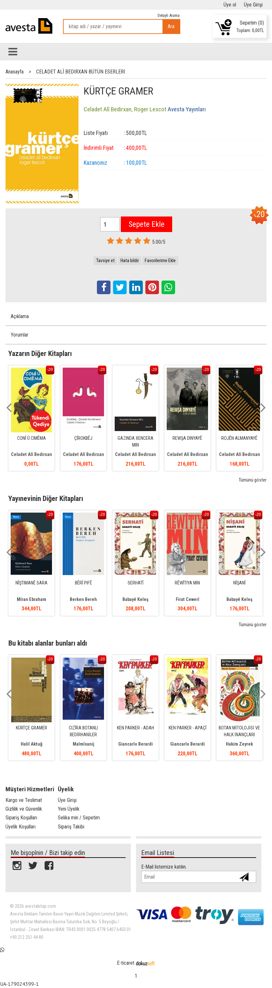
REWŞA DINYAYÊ (187, 438)
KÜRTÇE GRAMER (31, 728)
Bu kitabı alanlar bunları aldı (47, 643)
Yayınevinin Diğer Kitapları (45, 498)
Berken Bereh (83, 599)
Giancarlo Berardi (135, 744)
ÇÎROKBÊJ (83, 438)
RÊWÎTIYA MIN (187, 583)
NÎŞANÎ (239, 583)
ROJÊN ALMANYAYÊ (239, 438)
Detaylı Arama (169, 15)
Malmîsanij (83, 744)
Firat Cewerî (187, 599)
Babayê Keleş (135, 599)
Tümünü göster (253, 480)
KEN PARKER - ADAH (135, 728)
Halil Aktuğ (31, 744)
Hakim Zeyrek (239, 744)
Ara (171, 26)
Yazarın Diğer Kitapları (40, 353)
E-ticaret (125, 963)
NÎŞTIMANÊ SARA (31, 583)
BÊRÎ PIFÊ (83, 583)
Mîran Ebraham (31, 599)
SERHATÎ (135, 583)
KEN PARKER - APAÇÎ (187, 728)
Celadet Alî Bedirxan (31, 454)
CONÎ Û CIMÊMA (31, 438)
